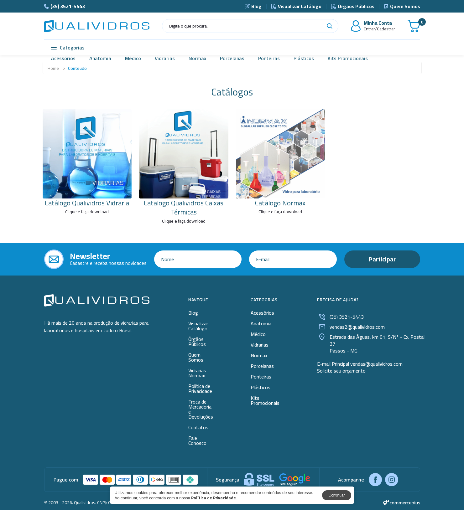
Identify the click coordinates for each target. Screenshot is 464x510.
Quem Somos (402, 6)
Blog (253, 6)
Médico (133, 58)
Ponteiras (269, 58)
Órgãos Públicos (352, 6)
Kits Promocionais (348, 58)
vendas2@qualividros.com (351, 326)
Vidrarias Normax (197, 373)
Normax (197, 58)
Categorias (68, 47)
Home (53, 68)
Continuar (336, 495)
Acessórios (63, 58)
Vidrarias (165, 58)
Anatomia (100, 58)
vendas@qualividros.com (376, 363)
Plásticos (304, 58)
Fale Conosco (197, 440)
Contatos (198, 427)
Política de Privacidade (200, 389)
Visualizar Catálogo (296, 6)
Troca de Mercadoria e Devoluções (200, 409)
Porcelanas (232, 58)
